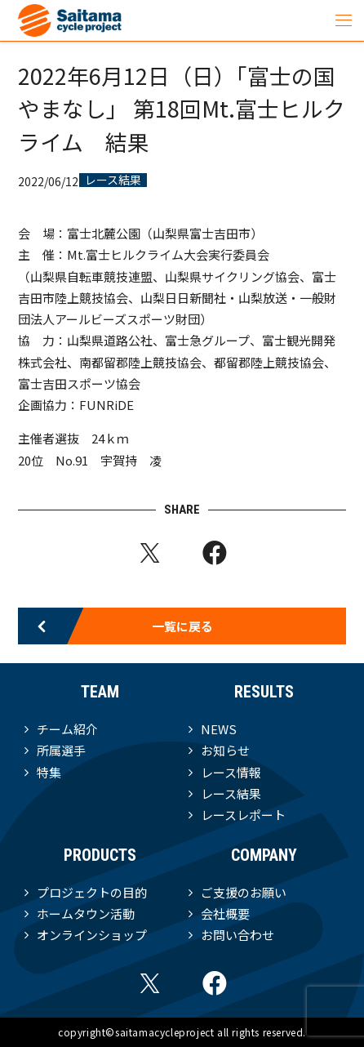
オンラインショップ (92, 934)
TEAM (100, 692)
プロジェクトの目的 (92, 892)
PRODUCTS (100, 855)
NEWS (219, 728)
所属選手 (61, 750)
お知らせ (225, 750)
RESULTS (264, 692)
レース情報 (231, 772)
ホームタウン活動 (86, 913)
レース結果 (113, 180)
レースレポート (243, 814)
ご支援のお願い (243, 892)
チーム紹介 (67, 728)
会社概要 (225, 913)
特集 (49, 772)
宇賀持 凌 (131, 460)
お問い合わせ (237, 934)
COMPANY (264, 855)
